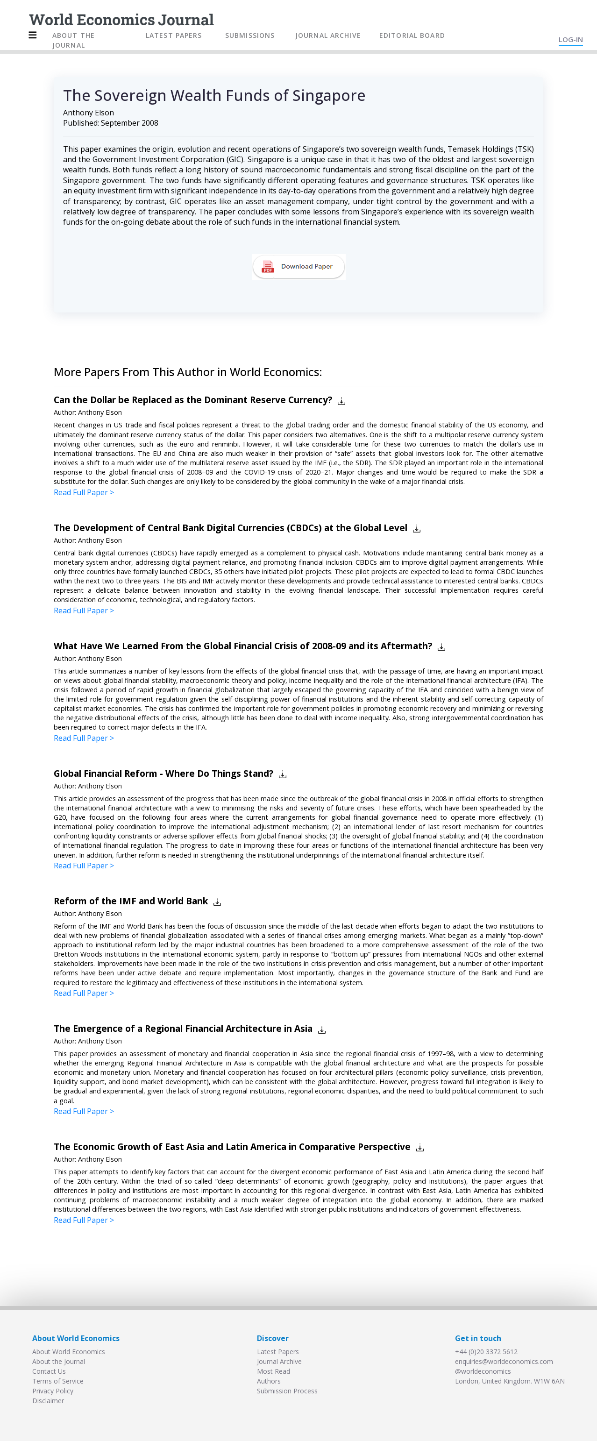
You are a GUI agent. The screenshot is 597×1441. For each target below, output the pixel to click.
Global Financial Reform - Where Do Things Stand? (163, 773)
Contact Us (49, 1371)
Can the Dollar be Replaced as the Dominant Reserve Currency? (193, 399)
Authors (269, 1381)
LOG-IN (571, 39)
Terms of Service (58, 1381)
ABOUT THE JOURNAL (73, 40)
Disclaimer (48, 1400)
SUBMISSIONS (250, 35)
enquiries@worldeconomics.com (504, 1361)
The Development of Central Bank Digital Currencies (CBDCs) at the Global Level (230, 527)
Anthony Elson (88, 112)
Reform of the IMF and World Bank (131, 900)
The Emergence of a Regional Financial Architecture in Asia (183, 1028)
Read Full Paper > (84, 492)
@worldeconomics (483, 1371)
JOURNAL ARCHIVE (328, 35)
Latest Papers (278, 1351)
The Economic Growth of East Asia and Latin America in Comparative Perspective (232, 1146)
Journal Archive (279, 1361)
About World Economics (68, 1351)
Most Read (273, 1371)
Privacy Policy (52, 1390)
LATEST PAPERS (174, 35)
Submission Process (287, 1390)
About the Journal (58, 1361)
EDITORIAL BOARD (412, 35)
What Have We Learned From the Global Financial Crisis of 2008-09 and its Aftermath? (243, 645)
